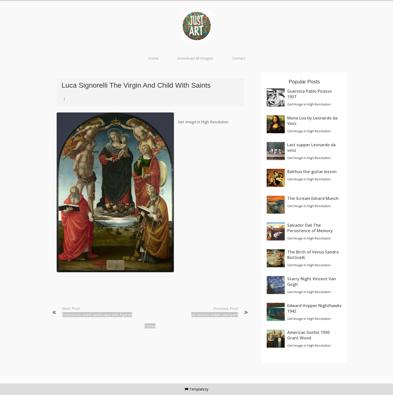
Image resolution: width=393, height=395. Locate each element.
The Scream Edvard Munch (313, 198)
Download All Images (195, 58)
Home (153, 58)
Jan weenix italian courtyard (214, 314)
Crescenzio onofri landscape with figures (97, 314)
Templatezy (198, 389)
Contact (238, 58)
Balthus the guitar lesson (312, 171)
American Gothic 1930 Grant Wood (308, 335)
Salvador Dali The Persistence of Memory (310, 227)
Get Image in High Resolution (203, 121)
